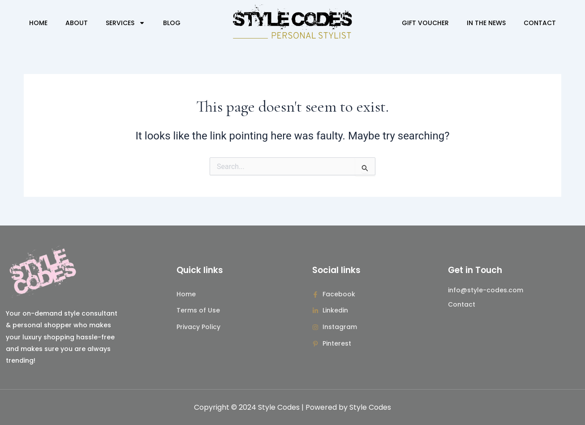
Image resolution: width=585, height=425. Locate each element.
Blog (172, 22)
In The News (486, 22)
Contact (540, 22)
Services (125, 22)
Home (38, 22)
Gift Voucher (425, 22)
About (76, 22)
